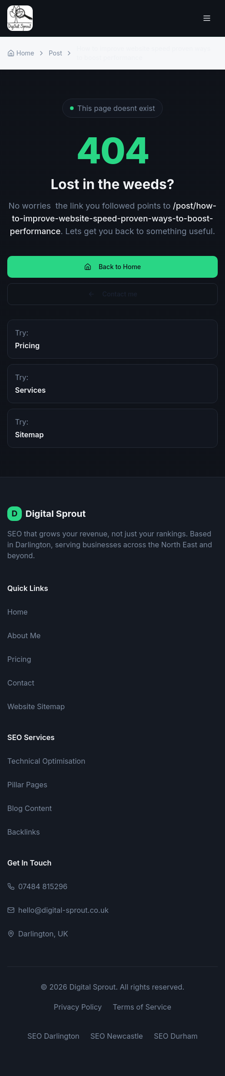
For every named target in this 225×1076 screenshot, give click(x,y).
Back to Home (112, 266)
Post (55, 53)
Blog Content (29, 808)
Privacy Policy (78, 1006)
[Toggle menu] (207, 18)
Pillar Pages (27, 784)
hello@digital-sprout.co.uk (58, 910)
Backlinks (23, 831)
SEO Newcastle (116, 1036)
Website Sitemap (36, 706)
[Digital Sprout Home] (20, 18)
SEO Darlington (53, 1036)
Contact (20, 682)
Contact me (112, 294)
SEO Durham (175, 1036)
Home (20, 53)
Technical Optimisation (46, 761)
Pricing (19, 659)
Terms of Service (142, 1006)
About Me (23, 635)
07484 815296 (37, 886)
